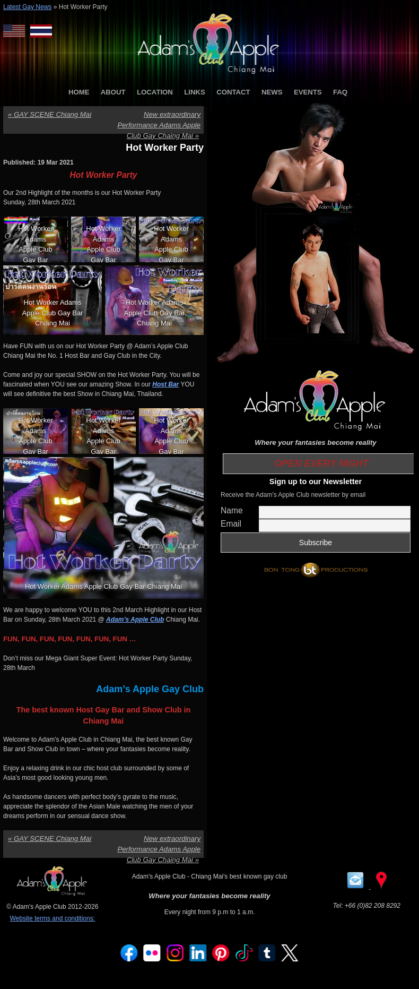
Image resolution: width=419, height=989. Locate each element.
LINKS (194, 92)
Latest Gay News (27, 7)
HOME (79, 92)
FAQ (340, 92)
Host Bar (165, 384)
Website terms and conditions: (52, 918)
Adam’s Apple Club (135, 619)
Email (231, 523)
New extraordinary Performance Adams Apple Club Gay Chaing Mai (158, 125)
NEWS (272, 92)
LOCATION (155, 92)
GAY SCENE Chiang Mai (49, 114)
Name (232, 510)
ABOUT (113, 92)
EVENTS (308, 92)
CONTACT (233, 92)
